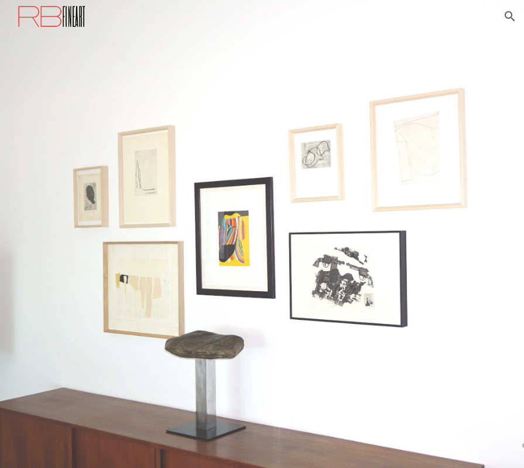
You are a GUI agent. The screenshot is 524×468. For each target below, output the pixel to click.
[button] (510, 16)
